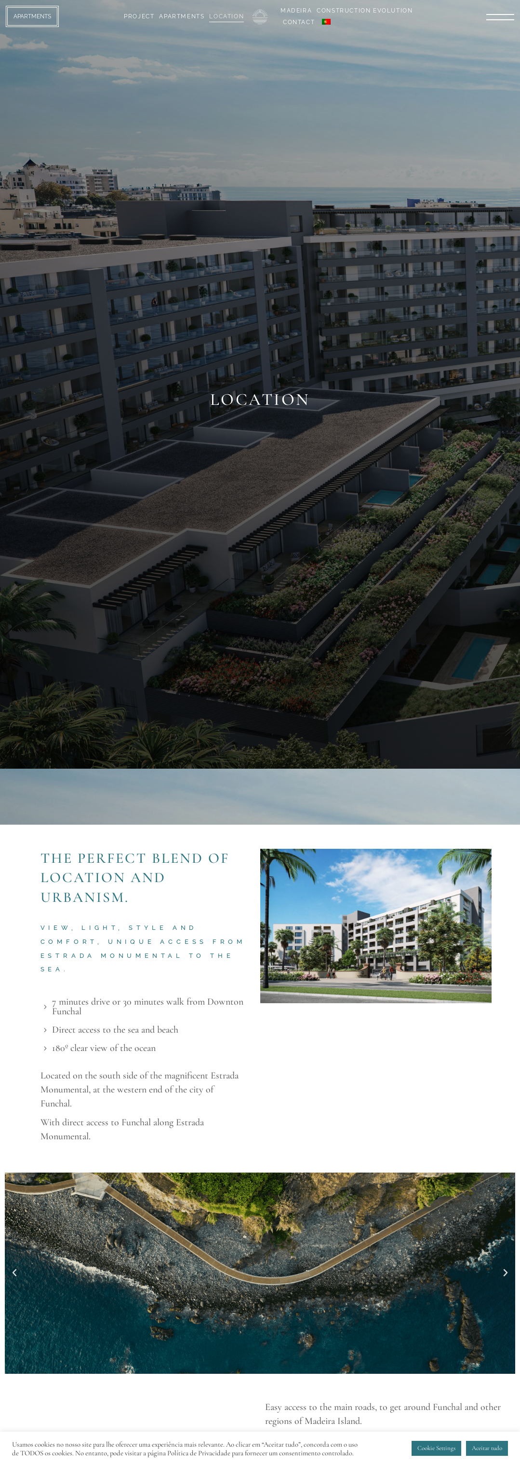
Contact (299, 22)
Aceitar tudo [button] (487, 1448)
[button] (14, 1273)
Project (139, 16)
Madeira (296, 10)
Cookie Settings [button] (436, 1448)
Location (226, 16)
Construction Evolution (365, 10)
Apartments (181, 16)
